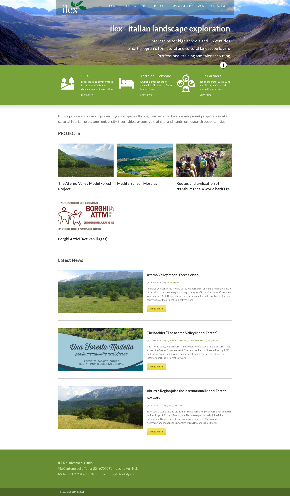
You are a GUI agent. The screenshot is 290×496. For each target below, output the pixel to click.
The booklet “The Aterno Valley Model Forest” (182, 333)
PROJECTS (160, 5)
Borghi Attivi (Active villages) (82, 239)
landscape (177, 405)
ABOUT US (129, 5)
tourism (215, 340)
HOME (113, 5)
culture (170, 282)
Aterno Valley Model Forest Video (173, 275)
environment (200, 340)
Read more (156, 308)
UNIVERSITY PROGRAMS (188, 5)
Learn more (87, 94)
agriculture (172, 340)
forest (176, 282)
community (182, 340)
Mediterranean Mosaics (137, 183)
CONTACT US (217, 5)
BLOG (145, 5)
